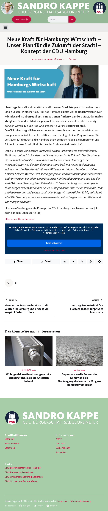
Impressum (62, 501)
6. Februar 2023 (29, 370)
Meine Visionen (63, 448)
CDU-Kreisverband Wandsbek (19, 472)
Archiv (59, 439)
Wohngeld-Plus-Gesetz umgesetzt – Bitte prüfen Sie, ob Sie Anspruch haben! (28, 378)
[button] (5, 27)
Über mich (60, 443)
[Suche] (72, 19)
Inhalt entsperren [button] (54, 243)
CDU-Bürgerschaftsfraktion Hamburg (23, 467)
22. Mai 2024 (79, 370)
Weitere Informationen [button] (54, 250)
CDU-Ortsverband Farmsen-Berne (21, 481)
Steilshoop (10, 448)
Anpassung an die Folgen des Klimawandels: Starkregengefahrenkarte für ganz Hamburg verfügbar (79, 379)
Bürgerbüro (61, 452)
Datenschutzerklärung (80, 501)
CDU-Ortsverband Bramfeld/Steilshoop (24, 476)
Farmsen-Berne (12, 443)
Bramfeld (9, 439)
